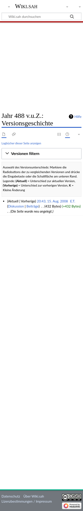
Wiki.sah (26, 6)
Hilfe (77, 117)
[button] (41, 153)
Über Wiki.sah (33, 496)
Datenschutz (11, 496)
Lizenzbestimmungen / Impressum (27, 501)
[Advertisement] (41, 65)
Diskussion (16, 206)
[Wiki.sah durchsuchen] (41, 16)
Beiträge (32, 206)
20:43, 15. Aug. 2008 (52, 201)
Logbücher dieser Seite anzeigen (21, 143)
